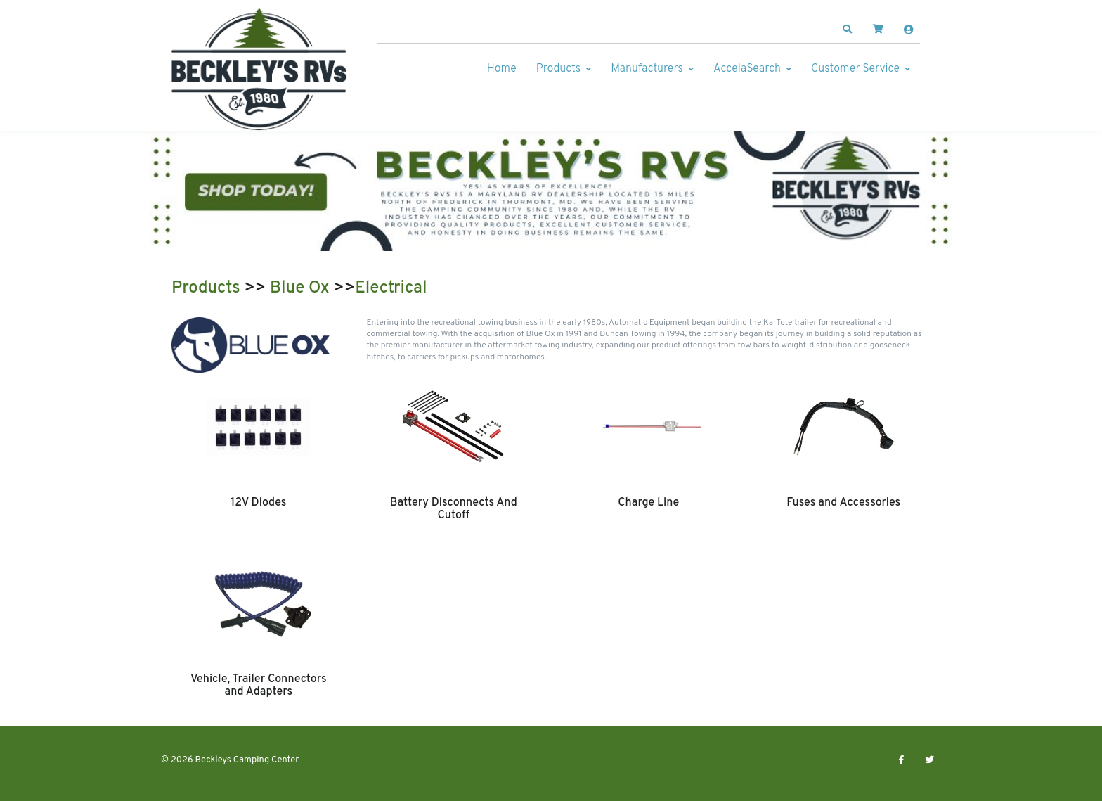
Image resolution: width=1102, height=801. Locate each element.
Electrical (391, 288)
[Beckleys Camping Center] (259, 69)
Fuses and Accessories (843, 503)
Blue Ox (300, 288)
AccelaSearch (747, 69)
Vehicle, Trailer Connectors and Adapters (258, 685)
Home (502, 69)
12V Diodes (258, 503)
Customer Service (855, 69)
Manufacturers (647, 69)
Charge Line (648, 503)
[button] (847, 29)
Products (558, 69)
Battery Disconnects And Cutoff (453, 509)
